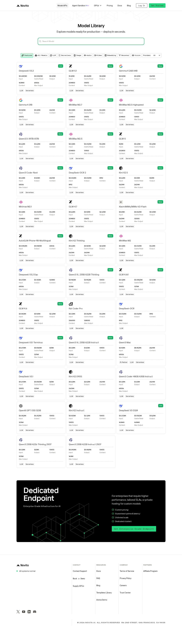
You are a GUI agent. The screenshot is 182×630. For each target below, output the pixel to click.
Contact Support (80, 571)
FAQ (98, 578)
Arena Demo (101, 600)
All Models (41, 55)
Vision (136, 55)
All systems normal (27, 571)
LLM (53, 55)
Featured (27, 55)
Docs (120, 5)
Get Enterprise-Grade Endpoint (134, 528)
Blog (129, 5)
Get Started (157, 5)
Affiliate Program (150, 571)
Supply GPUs (78, 586)
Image (77, 55)
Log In (141, 5)
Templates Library (104, 592)
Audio (87, 55)
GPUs (98, 5)
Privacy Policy (125, 578)
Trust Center (125, 592)
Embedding (110, 55)
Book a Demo (79, 578)
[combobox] (151, 55)
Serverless (64, 55)
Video (98, 55)
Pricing (110, 5)
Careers (123, 585)
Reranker (124, 55)
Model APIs (62, 5)
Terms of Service (127, 571)
